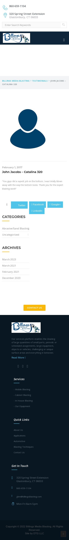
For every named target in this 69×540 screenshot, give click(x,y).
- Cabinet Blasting (22, 395)
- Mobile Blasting (22, 389)
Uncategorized (10, 234)
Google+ (55, 204)
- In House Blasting (23, 400)
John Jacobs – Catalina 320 (22, 172)
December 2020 (11, 278)
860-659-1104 (23, 488)
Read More (19, 357)
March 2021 (9, 265)
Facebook (37, 204)
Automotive (19, 441)
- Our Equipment (22, 406)
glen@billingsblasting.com (29, 496)
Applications (19, 435)
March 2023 (9, 259)
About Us (18, 429)
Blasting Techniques (24, 446)
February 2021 (10, 271)
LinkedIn (36, 210)
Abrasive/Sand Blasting (15, 228)
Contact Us (34, 307)
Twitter (19, 205)
